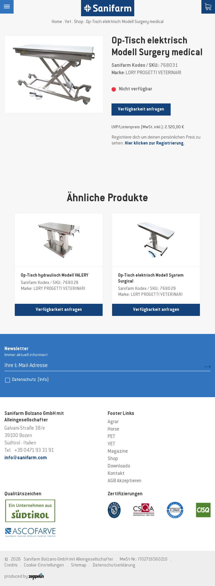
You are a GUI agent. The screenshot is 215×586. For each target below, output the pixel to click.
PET (111, 436)
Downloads (119, 466)
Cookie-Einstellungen (44, 565)
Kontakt (116, 473)
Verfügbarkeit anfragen (141, 109)
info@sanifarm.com (25, 458)
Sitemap (78, 565)
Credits (11, 565)
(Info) (43, 380)
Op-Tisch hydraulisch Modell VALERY (54, 276)
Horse (113, 429)
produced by (24, 576)
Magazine (118, 451)
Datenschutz (30, 380)
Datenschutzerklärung (114, 565)
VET (111, 444)
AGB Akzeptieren (124, 481)
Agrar (113, 422)
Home (56, 22)
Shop (78, 22)
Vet (68, 22)
